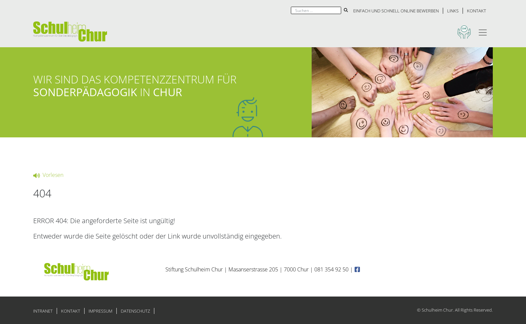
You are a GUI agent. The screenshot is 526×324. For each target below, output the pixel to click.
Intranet (43, 311)
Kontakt (476, 11)
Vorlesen (48, 175)
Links (453, 11)
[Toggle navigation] (482, 31)
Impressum (100, 311)
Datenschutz (135, 311)
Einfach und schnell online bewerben (396, 11)
